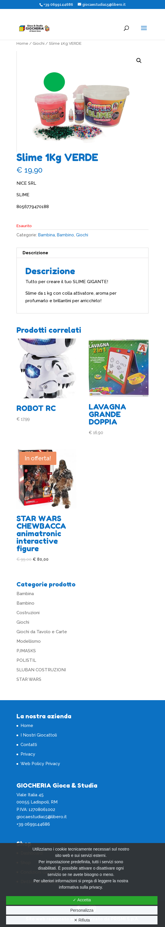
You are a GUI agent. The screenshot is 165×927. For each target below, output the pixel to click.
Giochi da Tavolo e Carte (41, 631)
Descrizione (35, 252)
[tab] (82, 253)
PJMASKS (26, 650)
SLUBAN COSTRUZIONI (41, 669)
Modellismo (28, 641)
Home (22, 43)
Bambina (46, 235)
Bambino (65, 235)
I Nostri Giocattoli (39, 735)
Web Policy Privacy (40, 763)
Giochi (39, 43)
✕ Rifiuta (82, 920)
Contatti (29, 744)
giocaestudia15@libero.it (41, 816)
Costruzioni (28, 612)
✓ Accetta (82, 900)
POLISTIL (26, 660)
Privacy (28, 754)
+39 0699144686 (58, 5)
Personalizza (81, 910)
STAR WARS (28, 679)
